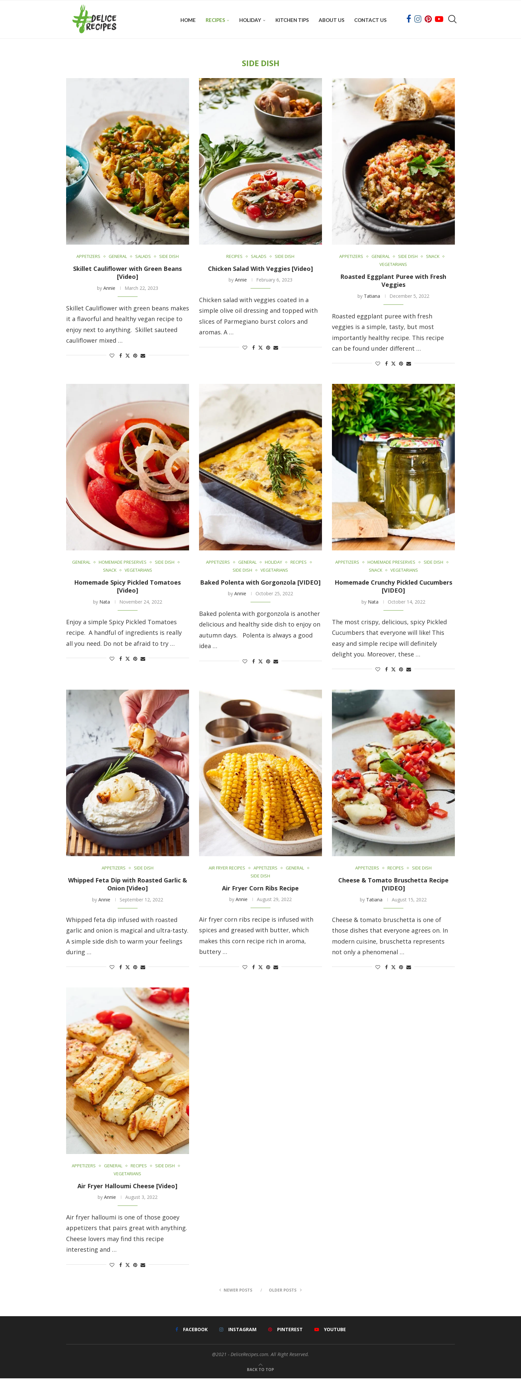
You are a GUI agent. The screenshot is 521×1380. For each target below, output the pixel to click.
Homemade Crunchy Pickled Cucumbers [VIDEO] (393, 588)
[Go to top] (260, 1370)
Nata (104, 603)
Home (188, 20)
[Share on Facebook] (120, 357)
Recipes (215, 20)
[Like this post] (112, 357)
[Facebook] (408, 20)
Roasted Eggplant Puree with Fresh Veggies (393, 282)
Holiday (250, 20)
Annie (109, 289)
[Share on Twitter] (127, 357)
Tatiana (372, 297)
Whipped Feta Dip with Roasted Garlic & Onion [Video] (127, 885)
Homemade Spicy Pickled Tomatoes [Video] (127, 588)
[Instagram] (417, 20)
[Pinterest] (428, 20)
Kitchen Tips (292, 20)
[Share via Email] (143, 357)
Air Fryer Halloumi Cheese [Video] (127, 1187)
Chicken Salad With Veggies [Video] (260, 270)
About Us (331, 20)
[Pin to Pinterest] (135, 357)
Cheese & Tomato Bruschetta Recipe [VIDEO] (393, 885)
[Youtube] (439, 20)
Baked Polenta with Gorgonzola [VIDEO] (260, 584)
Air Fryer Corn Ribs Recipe (260, 889)
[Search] (451, 20)
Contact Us (370, 20)
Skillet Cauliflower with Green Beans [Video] (127, 274)
